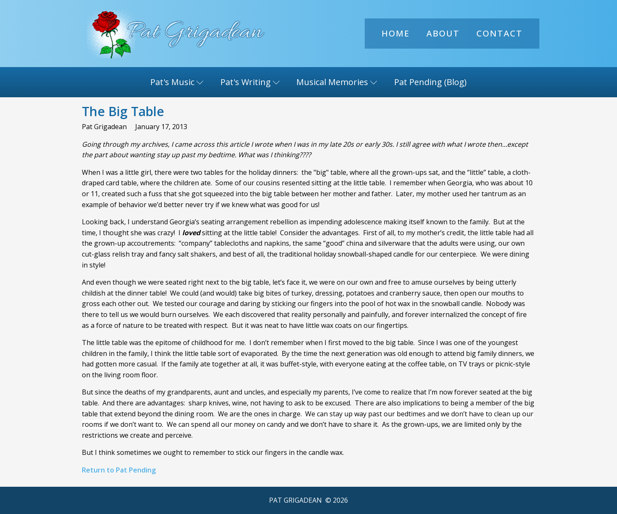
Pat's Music (177, 82)
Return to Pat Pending (119, 470)
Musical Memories (336, 82)
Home (396, 33)
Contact (499, 33)
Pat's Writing (250, 82)
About (443, 33)
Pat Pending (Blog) (430, 82)
